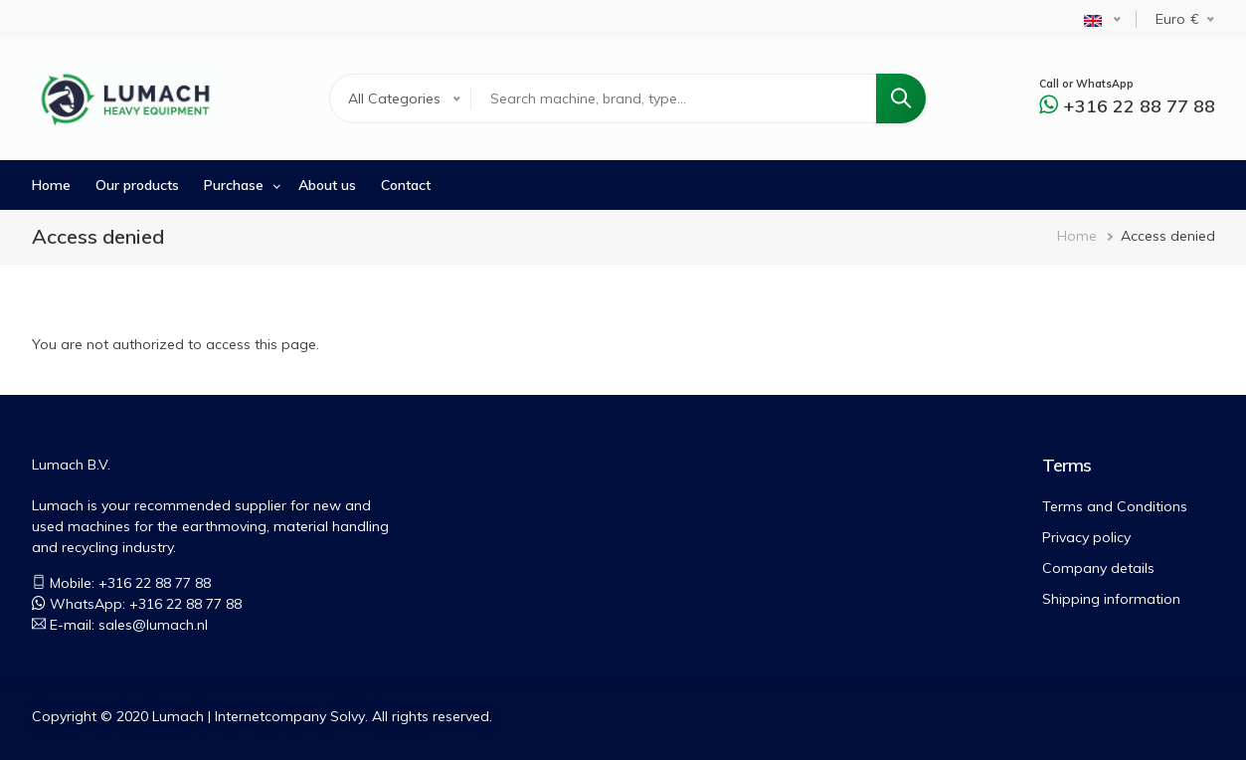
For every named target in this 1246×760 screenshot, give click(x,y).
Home (51, 185)
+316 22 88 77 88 (1139, 106)
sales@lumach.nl (153, 625)
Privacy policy (1086, 537)
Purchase (234, 185)
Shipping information (1111, 599)
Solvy (347, 716)
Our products (137, 185)
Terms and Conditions (1114, 506)
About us (327, 185)
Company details (1098, 568)
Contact (406, 185)
